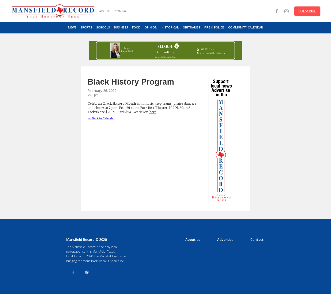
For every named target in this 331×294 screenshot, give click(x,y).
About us (192, 239)
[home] (53, 11)
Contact (257, 239)
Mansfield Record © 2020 (86, 239)
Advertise (225, 239)
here (152, 112)
